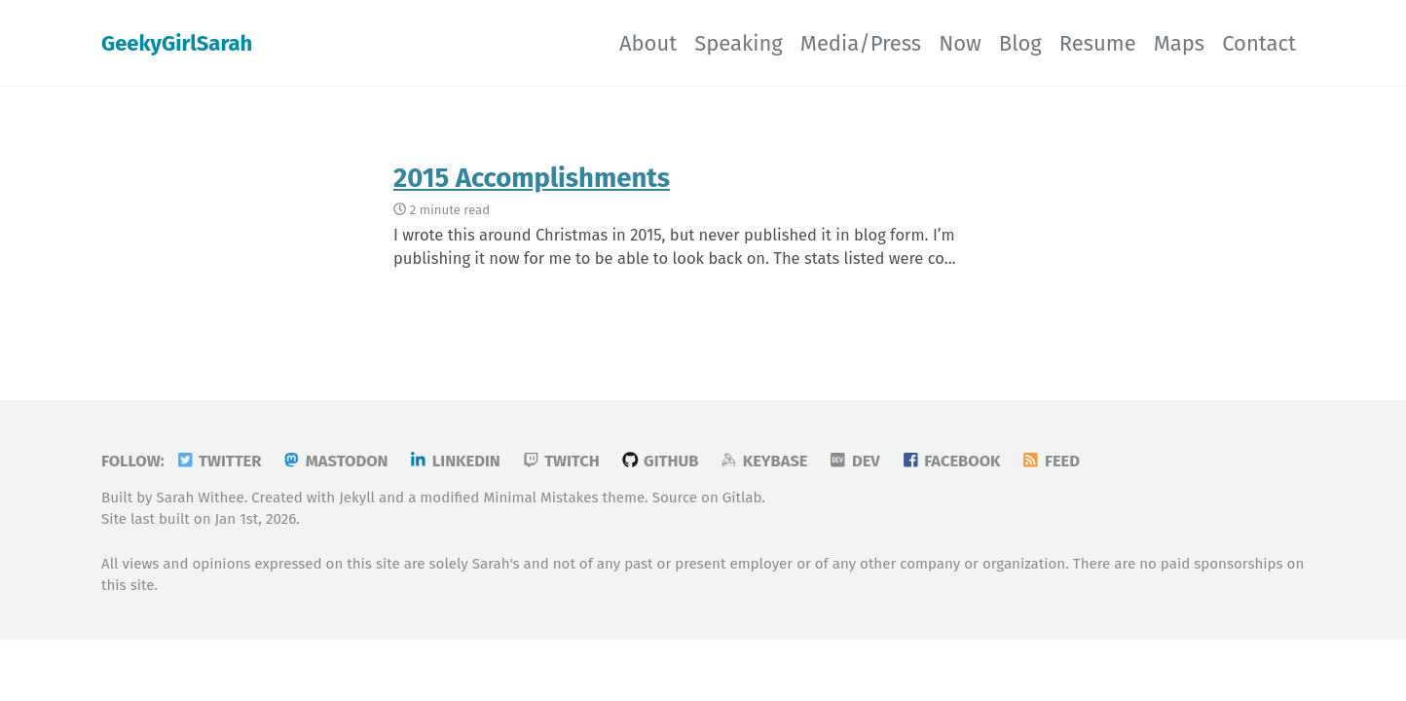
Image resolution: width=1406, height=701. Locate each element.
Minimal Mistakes (540, 497)
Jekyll (357, 497)
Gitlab (742, 497)
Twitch (560, 461)
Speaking (738, 43)
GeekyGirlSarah (176, 43)
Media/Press (860, 43)
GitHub (659, 461)
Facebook (951, 461)
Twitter (218, 461)
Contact (1259, 43)
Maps (1179, 43)
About (648, 43)
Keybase (763, 461)
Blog (1020, 43)
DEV (853, 461)
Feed (1050, 461)
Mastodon (334, 461)
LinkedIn (454, 461)
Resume (1097, 43)
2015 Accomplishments (531, 178)
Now (960, 43)
